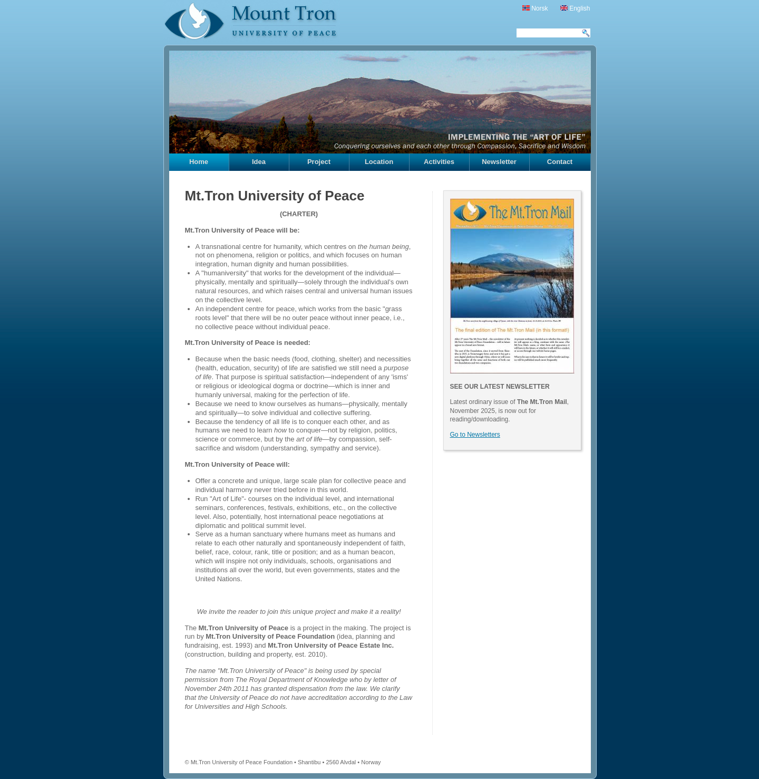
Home (198, 162)
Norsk (535, 8)
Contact (559, 162)
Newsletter (499, 162)
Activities (439, 162)
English (575, 8)
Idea (259, 162)
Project (318, 162)
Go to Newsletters (475, 434)
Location (379, 162)
